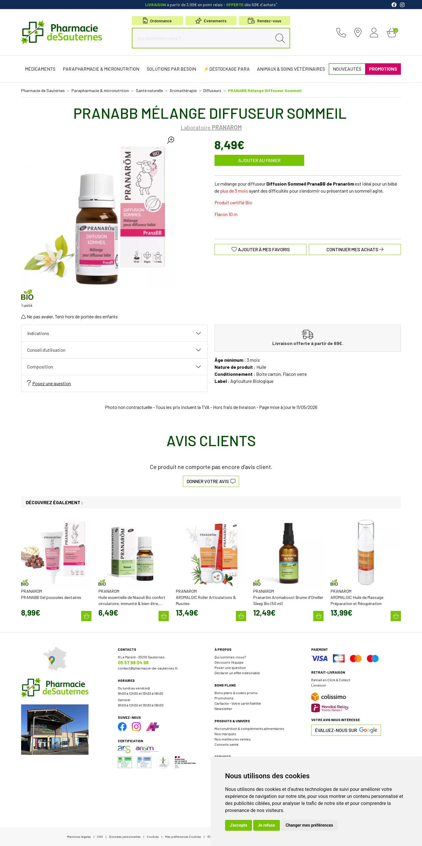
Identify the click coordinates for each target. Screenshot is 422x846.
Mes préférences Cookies (183, 836)
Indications (38, 333)
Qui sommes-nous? (230, 657)
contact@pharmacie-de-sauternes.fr (148, 668)
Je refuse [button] (266, 825)
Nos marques (225, 734)
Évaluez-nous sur (346, 730)
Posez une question (49, 383)
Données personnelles (125, 836)
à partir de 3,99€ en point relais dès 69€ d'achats (211, 4)
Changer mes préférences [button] (309, 825)
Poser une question (230, 667)
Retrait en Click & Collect (330, 680)
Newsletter (223, 708)
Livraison (318, 685)
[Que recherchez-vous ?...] (203, 38)
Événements (211, 21)
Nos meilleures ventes (233, 739)
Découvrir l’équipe (229, 662)
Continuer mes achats (354, 249)
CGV (100, 836)
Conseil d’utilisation (46, 350)
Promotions (224, 698)
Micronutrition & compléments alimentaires (249, 728)
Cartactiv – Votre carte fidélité (238, 703)
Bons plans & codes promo (236, 693)
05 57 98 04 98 (133, 662)
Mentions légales (79, 836)
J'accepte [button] (238, 825)
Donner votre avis (211, 481)
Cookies (153, 836)
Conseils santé (227, 744)
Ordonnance (157, 21)
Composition (40, 366)
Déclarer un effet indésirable (237, 673)
